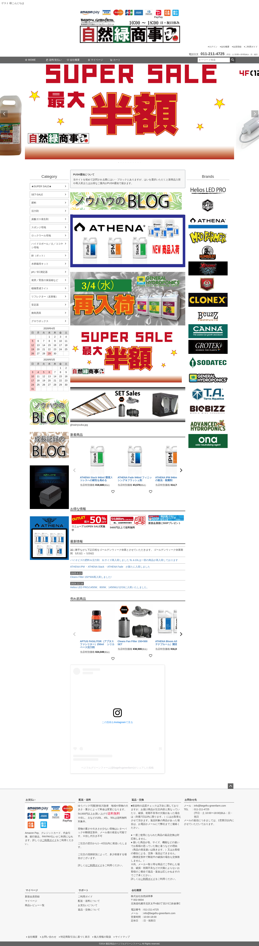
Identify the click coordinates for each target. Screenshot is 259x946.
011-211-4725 (201, 809)
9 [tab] (138, 162)
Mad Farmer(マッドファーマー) (208, 237)
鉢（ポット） (38, 255)
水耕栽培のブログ (49, 411)
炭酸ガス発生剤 (39, 219)
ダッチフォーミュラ (208, 425)
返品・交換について (89, 909)
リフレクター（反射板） (44, 296)
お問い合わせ (49, 936)
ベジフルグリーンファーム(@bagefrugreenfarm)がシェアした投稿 (117, 767)
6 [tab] (131, 162)
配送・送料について (89, 900)
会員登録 (237, 46)
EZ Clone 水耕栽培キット (49, 487)
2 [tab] (121, 162)
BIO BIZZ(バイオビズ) (208, 410)
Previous (4, 113)
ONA (208, 441)
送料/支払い (54, 59)
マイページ (95, 59)
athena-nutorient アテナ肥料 (49, 538)
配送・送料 (85, 799)
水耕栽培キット (39, 263)
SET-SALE (37, 194)
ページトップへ (230, 786)
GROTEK (208, 347)
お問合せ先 (191, 799)
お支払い (30, 799)
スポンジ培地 (38, 227)
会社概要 (225, 46)
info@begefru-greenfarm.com (210, 805)
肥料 (33, 202)
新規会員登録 (32, 896)
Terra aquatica (208, 394)
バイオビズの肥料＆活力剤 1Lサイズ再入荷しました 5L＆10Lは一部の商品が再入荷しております (125, 560)
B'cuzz (208, 315)
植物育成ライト (39, 288)
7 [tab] (133, 162)
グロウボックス (39, 321)
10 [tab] (141, 162)
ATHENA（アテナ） (208, 221)
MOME (30, 59)
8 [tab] (136, 162)
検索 (232, 60)
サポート (83, 890)
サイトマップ (122, 936)
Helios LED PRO (208, 190)
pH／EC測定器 (39, 272)
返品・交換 (138, 799)
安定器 (35, 304)
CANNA (208, 331)
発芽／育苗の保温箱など (44, 280)
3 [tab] (123, 162)
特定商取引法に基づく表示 (75, 936)
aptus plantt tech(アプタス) (208, 206)
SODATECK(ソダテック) (208, 363)
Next (254, 113)
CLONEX (208, 300)
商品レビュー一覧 (34, 905)
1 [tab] (119, 162)
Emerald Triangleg (208, 253)
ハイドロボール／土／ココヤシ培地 (47, 245)
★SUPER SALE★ (41, 186)
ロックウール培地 (41, 235)
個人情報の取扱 (102, 936)
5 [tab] (128, 162)
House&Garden (208, 284)
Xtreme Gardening (208, 268)
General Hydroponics (208, 378)
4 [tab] (126, 162)
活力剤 (35, 211)
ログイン (213, 46)
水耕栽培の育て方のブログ (49, 445)
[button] (74, 470)
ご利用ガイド (251, 46)
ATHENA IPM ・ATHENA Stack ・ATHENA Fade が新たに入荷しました (110, 566)
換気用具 (36, 312)
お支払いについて (87, 905)
